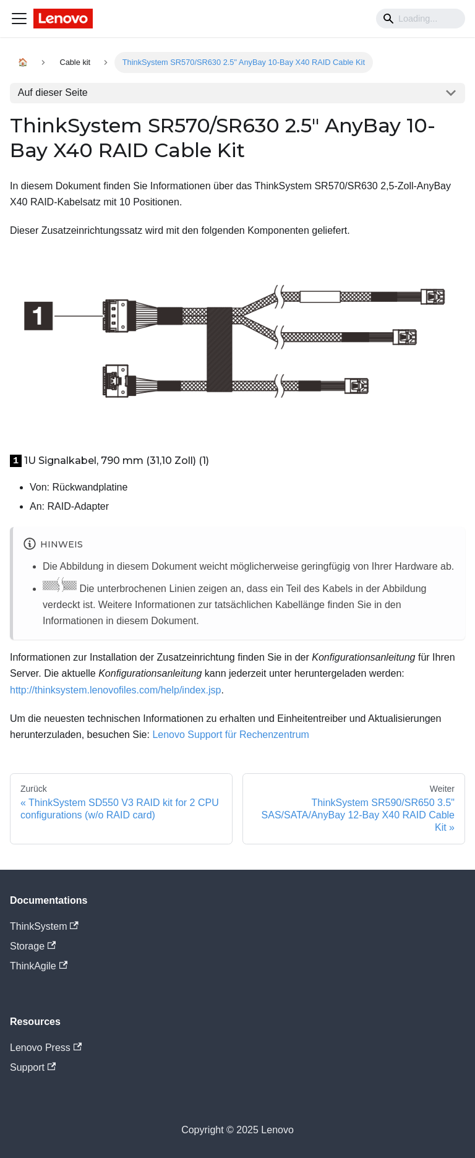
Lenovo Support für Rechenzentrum (230, 734)
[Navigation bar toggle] (19, 18)
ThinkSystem (44, 926)
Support (33, 1067)
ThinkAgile (38, 966)
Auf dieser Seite (53, 92)
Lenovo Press (46, 1047)
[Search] (420, 18)
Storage (33, 946)
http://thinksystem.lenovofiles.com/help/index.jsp (115, 690)
